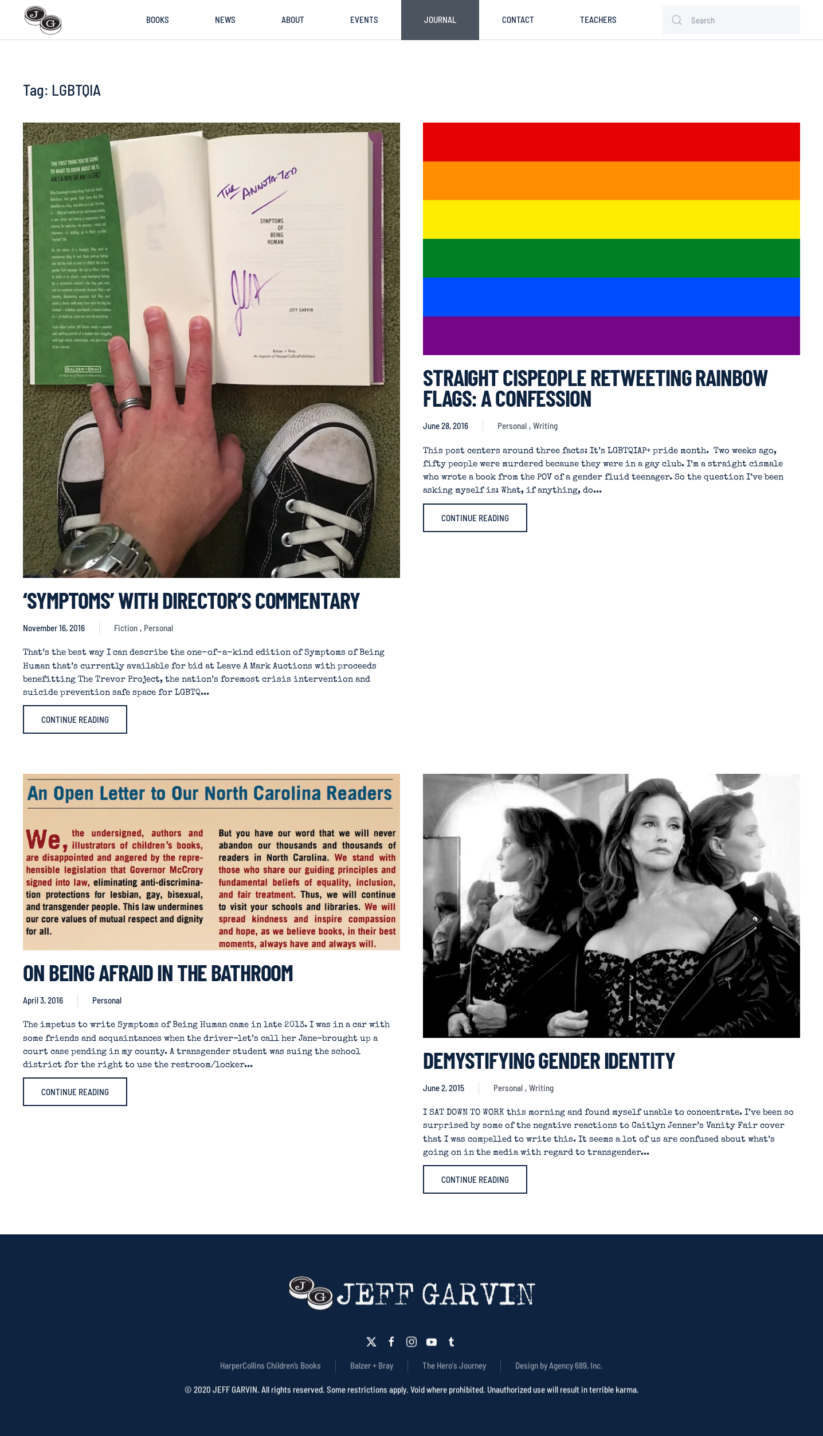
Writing (545, 425)
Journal (440, 19)
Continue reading (75, 719)
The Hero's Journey (454, 1364)
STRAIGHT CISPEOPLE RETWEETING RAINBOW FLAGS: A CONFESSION (595, 387)
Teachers (598, 19)
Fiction (126, 628)
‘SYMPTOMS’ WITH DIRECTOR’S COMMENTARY (191, 599)
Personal (158, 628)
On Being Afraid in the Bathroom (158, 972)
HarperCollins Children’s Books (270, 1364)
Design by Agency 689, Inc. (559, 1364)
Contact (518, 19)
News (225, 19)
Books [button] (157, 19)
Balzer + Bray (371, 1364)
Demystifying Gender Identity (549, 1059)
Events (364, 19)
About (292, 19)
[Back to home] (43, 20)
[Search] (731, 20)
